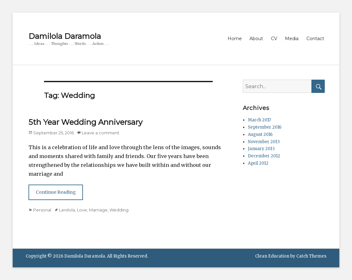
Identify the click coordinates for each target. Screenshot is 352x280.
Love (82, 209)
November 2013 (264, 141)
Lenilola (67, 209)
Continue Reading (56, 192)
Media (292, 38)
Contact (315, 38)
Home (235, 38)
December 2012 (264, 156)
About (256, 38)
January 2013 (261, 148)
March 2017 (259, 120)
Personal (42, 209)
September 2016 (264, 127)
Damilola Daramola (64, 36)
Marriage (98, 209)
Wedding (119, 209)
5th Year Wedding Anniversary (85, 122)
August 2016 (260, 134)
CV (274, 38)
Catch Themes (311, 256)
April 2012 (258, 163)
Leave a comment (100, 132)
